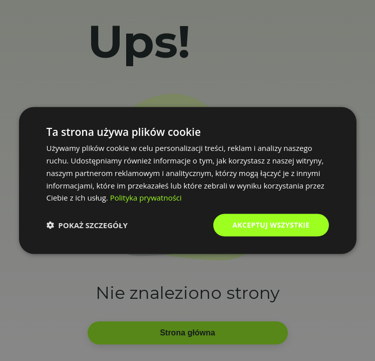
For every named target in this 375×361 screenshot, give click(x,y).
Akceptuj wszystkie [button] (270, 225)
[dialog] (187, 180)
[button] (86, 225)
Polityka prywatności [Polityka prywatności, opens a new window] (146, 198)
